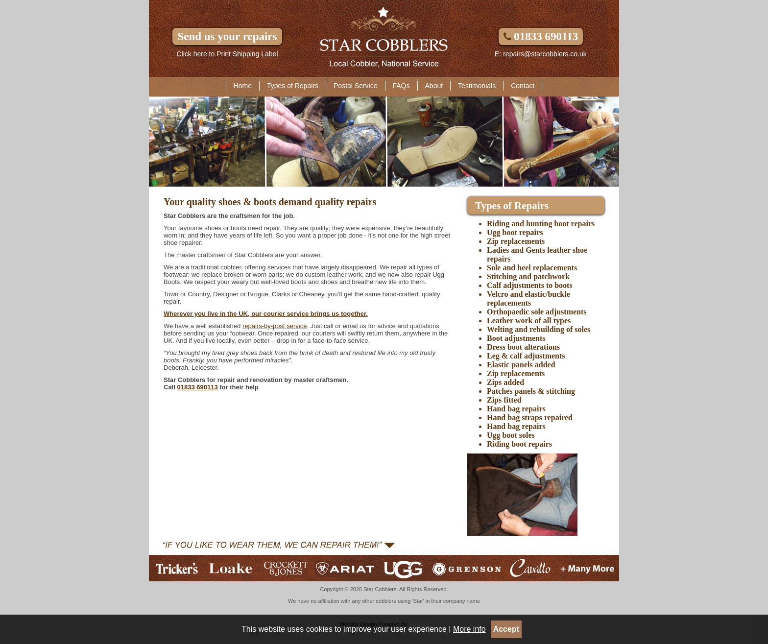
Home (243, 86)
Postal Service (355, 86)
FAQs (401, 86)
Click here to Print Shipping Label (227, 54)
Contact (522, 86)
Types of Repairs (292, 86)
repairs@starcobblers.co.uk (545, 54)
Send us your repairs (227, 36)
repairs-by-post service (274, 326)
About (434, 86)
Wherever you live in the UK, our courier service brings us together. (266, 313)
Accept (506, 629)
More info (469, 629)
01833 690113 (541, 36)
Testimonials (477, 86)
